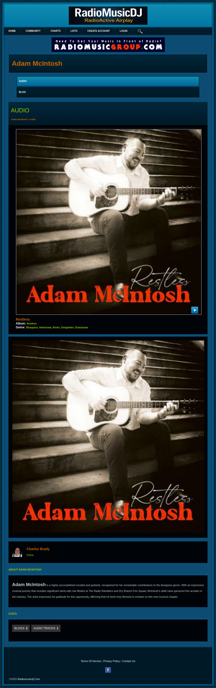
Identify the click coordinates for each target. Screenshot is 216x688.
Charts (56, 31)
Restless (23, 319)
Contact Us (128, 661)
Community (33, 31)
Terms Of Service (91, 661)
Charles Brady (38, 549)
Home (12, 31)
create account (98, 31)
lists (73, 31)
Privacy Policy (111, 661)
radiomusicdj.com (29, 679)
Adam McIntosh (19, 119)
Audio (33, 119)
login (123, 31)
